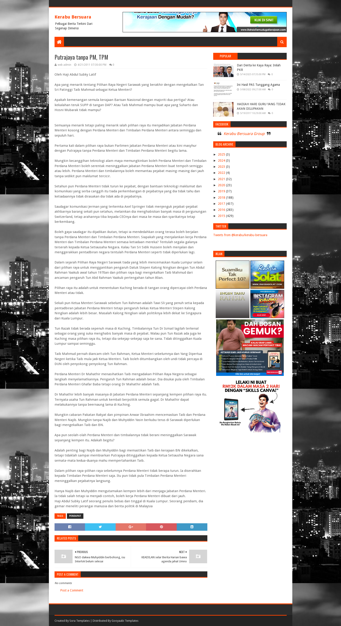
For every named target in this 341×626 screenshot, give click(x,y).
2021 (222, 179)
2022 (222, 173)
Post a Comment (71, 590)
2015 (222, 216)
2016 (222, 210)
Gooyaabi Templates (125, 620)
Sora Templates (79, 620)
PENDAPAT (75, 516)
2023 (222, 166)
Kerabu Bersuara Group (244, 133)
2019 (222, 191)
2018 (222, 197)
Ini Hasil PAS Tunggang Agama (258, 84)
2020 (222, 185)
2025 (222, 154)
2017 (222, 203)
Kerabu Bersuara (73, 17)
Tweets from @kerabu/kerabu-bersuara (240, 235)
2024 (222, 160)
